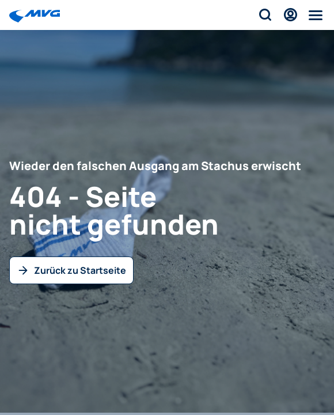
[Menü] (315, 15)
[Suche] (265, 15)
